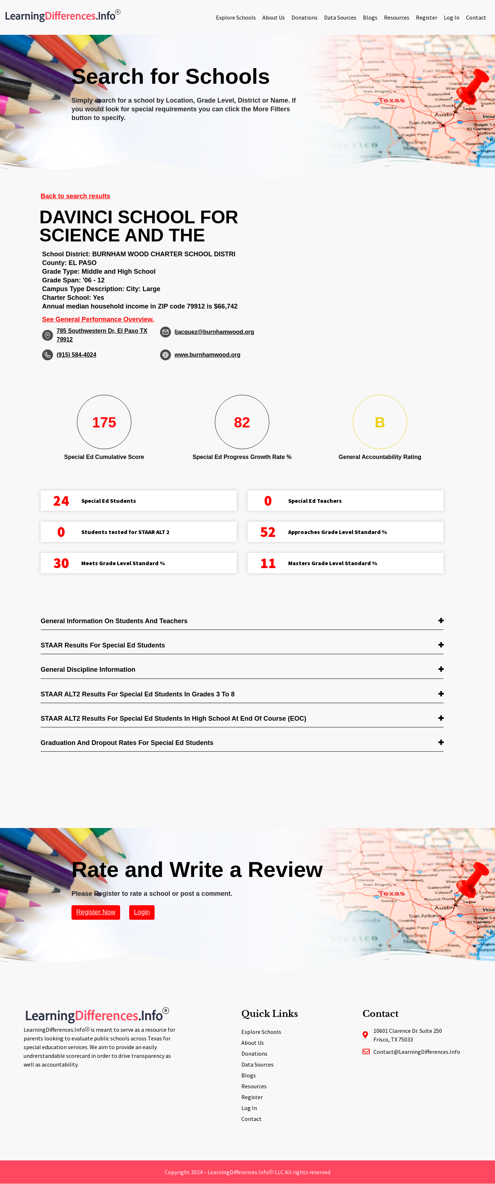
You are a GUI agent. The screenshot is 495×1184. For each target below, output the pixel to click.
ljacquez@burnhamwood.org (214, 332)
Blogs (370, 17)
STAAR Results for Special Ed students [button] (103, 645)
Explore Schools (236, 17)
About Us (273, 17)
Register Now (95, 912)
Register (426, 17)
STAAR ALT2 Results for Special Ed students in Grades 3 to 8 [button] (137, 694)
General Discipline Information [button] (88, 669)
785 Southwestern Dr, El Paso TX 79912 (102, 335)
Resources (396, 17)
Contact (476, 17)
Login (142, 912)
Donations (304, 17)
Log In (451, 17)
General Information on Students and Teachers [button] (114, 621)
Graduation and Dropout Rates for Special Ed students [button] (127, 742)
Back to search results (75, 196)
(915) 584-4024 (76, 355)
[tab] (242, 621)
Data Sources (340, 17)
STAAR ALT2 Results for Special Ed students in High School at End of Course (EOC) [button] (173, 718)
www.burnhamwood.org (208, 355)
